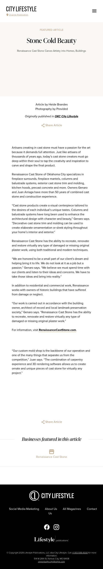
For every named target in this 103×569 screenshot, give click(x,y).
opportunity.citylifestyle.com (51, 561)
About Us (51, 509)
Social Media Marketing (24, 509)
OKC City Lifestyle (66, 116)
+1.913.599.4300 (80, 552)
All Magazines (72, 509)
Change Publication (17, 14)
